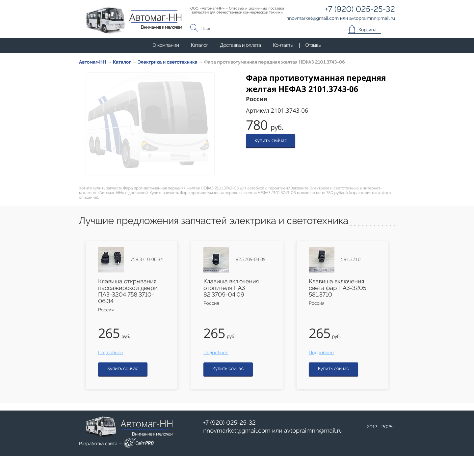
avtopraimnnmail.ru (313, 430)
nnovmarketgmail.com (237, 430)
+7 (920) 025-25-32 (229, 422)
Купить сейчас (270, 140)
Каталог (199, 45)
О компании (165, 45)
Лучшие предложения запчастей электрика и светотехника (213, 221)
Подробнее (110, 353)
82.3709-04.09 (251, 259)
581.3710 (350, 259)
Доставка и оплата (240, 45)
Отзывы (313, 45)
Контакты (283, 45)
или (273, 431)
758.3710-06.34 (146, 259)
